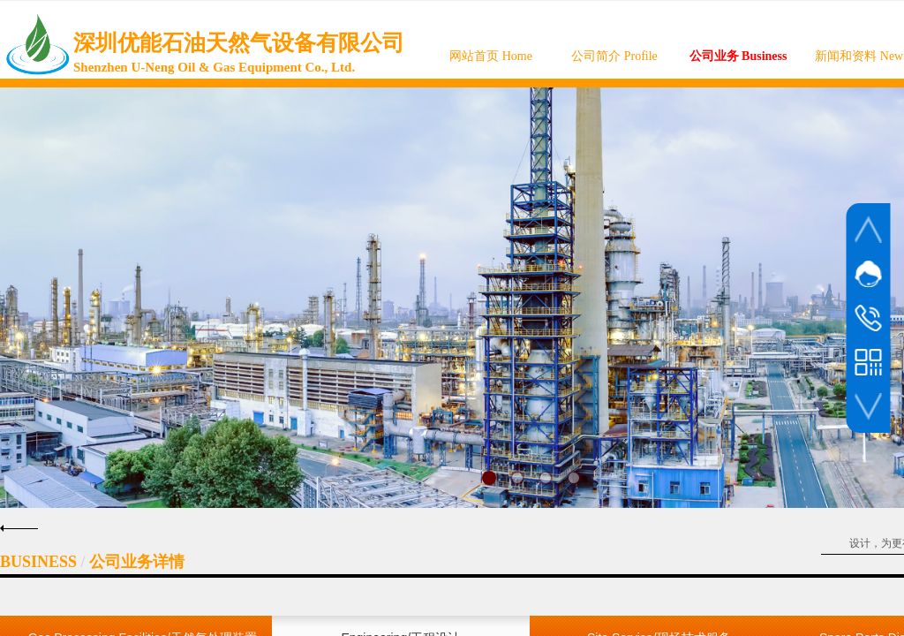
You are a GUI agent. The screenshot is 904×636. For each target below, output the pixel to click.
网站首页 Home (490, 56)
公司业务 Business (738, 56)
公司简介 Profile (614, 56)
